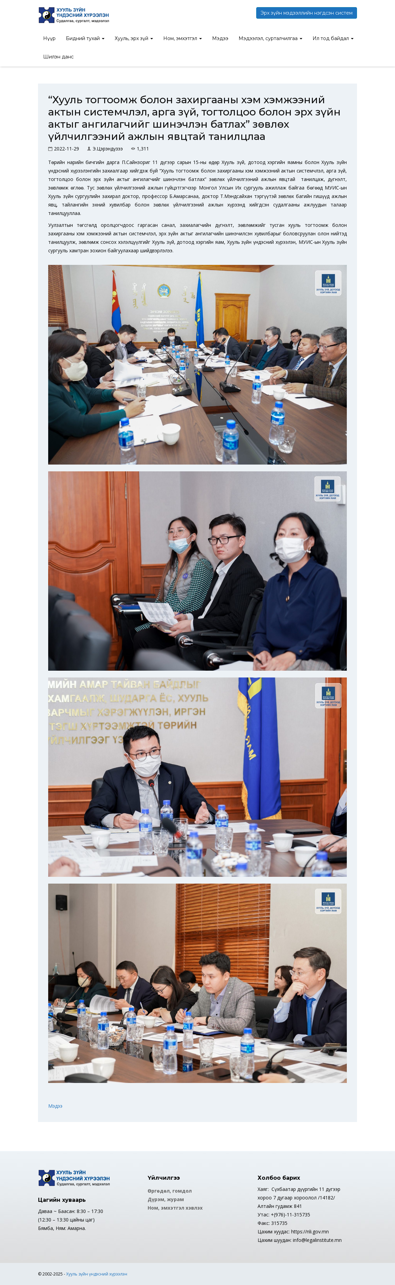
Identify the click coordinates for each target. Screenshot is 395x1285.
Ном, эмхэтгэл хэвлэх (175, 1208)
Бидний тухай (85, 38)
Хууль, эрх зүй (134, 38)
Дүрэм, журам (166, 1199)
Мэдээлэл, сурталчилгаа (270, 38)
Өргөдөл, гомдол (170, 1191)
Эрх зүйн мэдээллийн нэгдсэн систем (307, 13)
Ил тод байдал (333, 38)
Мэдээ (220, 38)
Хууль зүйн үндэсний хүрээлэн (96, 1274)
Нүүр (49, 38)
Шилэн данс (58, 57)
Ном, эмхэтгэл (182, 38)
